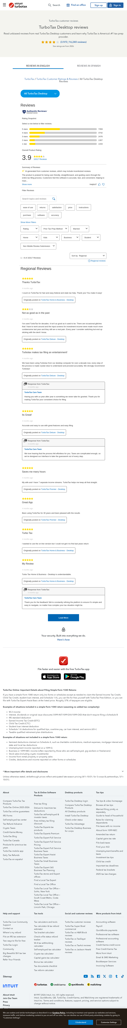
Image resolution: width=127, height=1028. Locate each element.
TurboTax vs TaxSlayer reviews (75, 939)
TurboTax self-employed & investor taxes (46, 815)
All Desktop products (75, 811)
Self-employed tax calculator (47, 949)
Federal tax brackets (105, 870)
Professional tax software (107, 934)
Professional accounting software (107, 939)
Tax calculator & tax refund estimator (46, 926)
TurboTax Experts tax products (44, 827)
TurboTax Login (10, 945)
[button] (40, 93)
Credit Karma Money (12, 832)
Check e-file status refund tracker (46, 937)
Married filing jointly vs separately (107, 809)
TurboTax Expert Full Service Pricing (47, 842)
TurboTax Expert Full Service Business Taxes (47, 848)
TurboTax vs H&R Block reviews (76, 933)
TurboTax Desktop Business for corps (78, 828)
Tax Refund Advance (12, 824)
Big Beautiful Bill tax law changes (14, 953)
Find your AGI (103, 847)
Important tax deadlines (107, 865)
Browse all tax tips (104, 805)
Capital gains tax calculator (46, 958)
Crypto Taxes (9, 828)
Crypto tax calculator (44, 953)
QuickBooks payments (106, 930)
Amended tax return (105, 834)
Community (8, 949)
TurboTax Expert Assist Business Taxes (44, 855)
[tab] (38, 66)
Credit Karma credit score (108, 945)
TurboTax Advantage (75, 824)
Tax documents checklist (45, 966)
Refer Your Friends (11, 959)
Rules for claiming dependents (104, 820)
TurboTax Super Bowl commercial (75, 926)
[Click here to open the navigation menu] (4, 4)
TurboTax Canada (11, 840)
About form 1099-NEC (106, 830)
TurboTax (29, 79)
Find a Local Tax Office (45, 884)
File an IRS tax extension (14, 936)
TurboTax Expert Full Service (47, 837)
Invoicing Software (105, 965)
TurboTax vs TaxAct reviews (78, 945)
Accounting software (105, 922)
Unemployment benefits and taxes (109, 851)
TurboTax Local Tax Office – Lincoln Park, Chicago (47, 904)
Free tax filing (40, 804)
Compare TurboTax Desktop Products (78, 805)
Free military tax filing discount (44, 821)
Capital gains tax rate (106, 838)
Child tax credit (103, 861)
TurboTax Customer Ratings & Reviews (57, 79)
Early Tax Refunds (11, 855)
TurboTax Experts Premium (46, 833)
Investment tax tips (105, 857)
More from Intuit (103, 953)
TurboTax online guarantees (16, 811)
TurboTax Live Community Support (15, 922)
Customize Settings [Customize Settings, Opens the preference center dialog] (109, 1022)
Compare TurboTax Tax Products (14, 801)
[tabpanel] (63, 345)
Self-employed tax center (15, 820)
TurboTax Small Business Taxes (45, 861)
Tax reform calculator (44, 970)
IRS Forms (7, 815)
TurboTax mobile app (13, 851)
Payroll (99, 926)
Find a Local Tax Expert (45, 880)
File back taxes (103, 843)
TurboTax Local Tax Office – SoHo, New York (47, 889)
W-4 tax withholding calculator (43, 943)
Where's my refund (12, 932)
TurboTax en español (13, 859)
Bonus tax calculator (43, 962)
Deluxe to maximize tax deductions (45, 808)
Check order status (74, 820)
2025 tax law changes (106, 874)
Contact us (8, 928)
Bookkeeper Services (106, 961)
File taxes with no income (108, 826)
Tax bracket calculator (44, 932)
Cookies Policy (58, 1013)
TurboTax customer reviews (78, 922)
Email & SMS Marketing (107, 957)
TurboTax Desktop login (76, 801)
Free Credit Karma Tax (106, 949)
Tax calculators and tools (45, 922)
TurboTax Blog (10, 836)
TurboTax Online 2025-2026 (16, 807)
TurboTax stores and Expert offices (47, 874)
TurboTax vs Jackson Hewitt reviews (78, 950)
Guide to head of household (109, 815)
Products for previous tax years (14, 845)
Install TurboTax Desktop (76, 815)
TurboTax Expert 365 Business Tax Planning (44, 868)
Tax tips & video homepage (109, 801)
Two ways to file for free (14, 941)
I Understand (80, 1022)
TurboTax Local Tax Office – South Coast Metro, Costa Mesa (47, 895)
